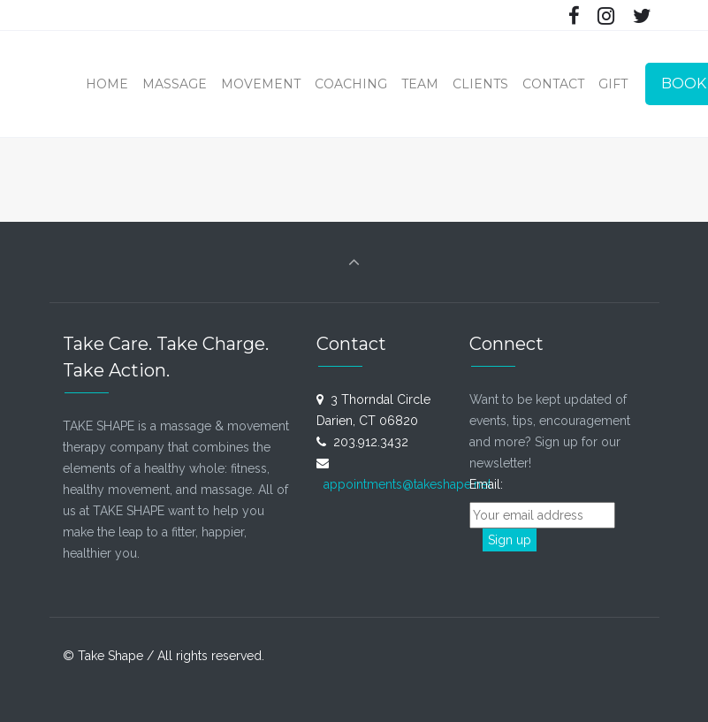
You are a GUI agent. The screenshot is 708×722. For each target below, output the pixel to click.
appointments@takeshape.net (407, 484)
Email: (493, 484)
